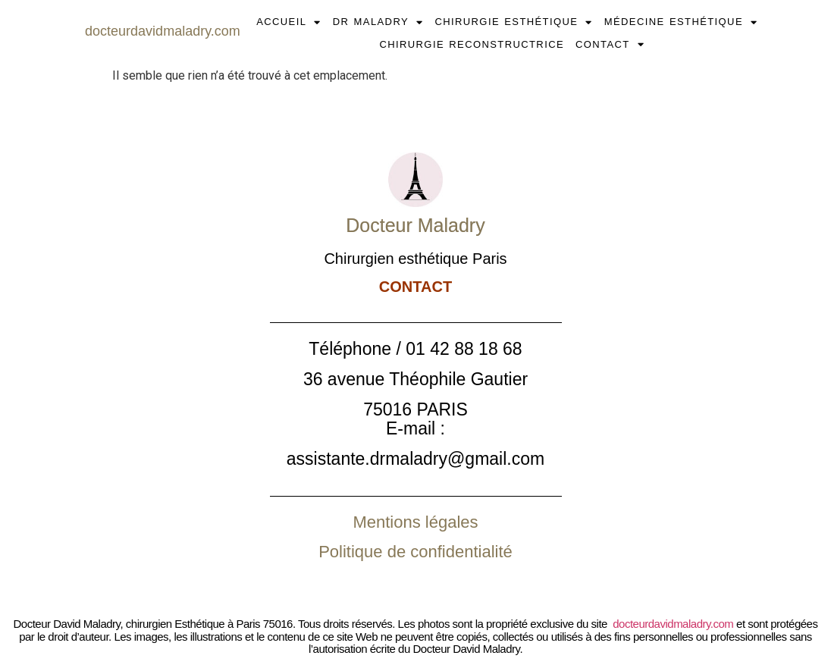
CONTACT (609, 44)
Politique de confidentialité (415, 551)
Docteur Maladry (415, 225)
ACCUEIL (288, 22)
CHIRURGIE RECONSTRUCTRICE (471, 44)
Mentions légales (415, 522)
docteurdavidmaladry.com (673, 623)
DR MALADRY (378, 22)
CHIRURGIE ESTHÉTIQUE (513, 22)
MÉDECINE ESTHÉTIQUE (681, 22)
